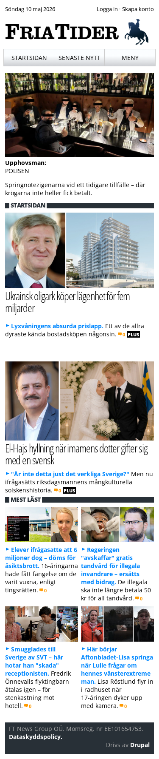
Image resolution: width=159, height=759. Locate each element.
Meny (130, 58)
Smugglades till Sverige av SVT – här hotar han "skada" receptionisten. (34, 661)
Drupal (140, 745)
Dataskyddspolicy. (35, 737)
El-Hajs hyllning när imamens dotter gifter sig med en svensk (76, 454)
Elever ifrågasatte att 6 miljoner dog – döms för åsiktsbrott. (41, 558)
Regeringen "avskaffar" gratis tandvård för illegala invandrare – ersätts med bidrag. (110, 566)
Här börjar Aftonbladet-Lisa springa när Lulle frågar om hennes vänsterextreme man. (117, 665)
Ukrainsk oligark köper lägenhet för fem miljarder (67, 302)
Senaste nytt (79, 58)
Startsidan (29, 58)
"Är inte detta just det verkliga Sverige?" (70, 474)
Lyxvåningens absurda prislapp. (57, 326)
